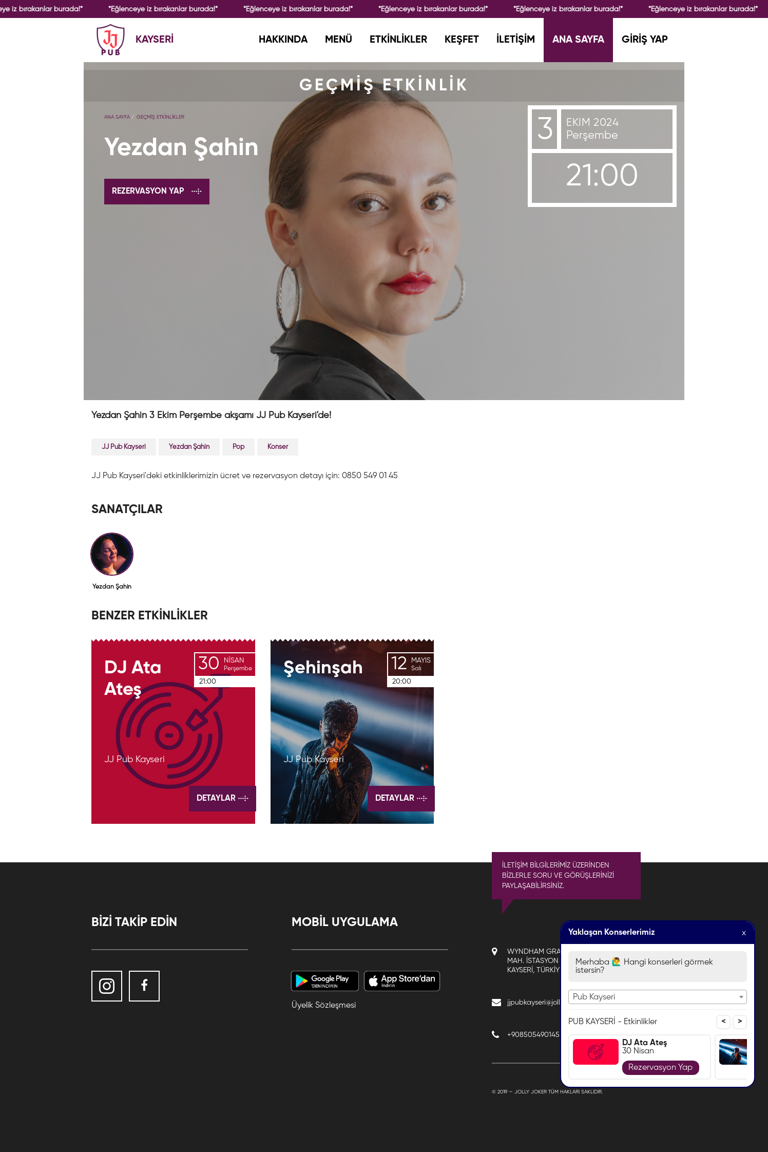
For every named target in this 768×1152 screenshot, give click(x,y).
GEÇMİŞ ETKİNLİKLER (160, 117)
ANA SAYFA (578, 40)
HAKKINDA (283, 40)
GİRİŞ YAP (645, 40)
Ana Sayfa (117, 117)
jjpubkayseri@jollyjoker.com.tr (553, 1002)
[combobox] (657, 997)
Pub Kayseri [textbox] (594, 997)
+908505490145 (533, 1034)
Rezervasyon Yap (660, 1068)
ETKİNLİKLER (398, 40)
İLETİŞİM (515, 40)
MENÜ (338, 40)
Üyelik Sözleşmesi (324, 1006)
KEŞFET (462, 40)
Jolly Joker (530, 1091)
